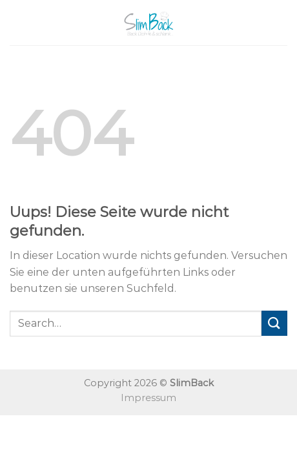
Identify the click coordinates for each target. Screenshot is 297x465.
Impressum (148, 398)
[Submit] (274, 323)
